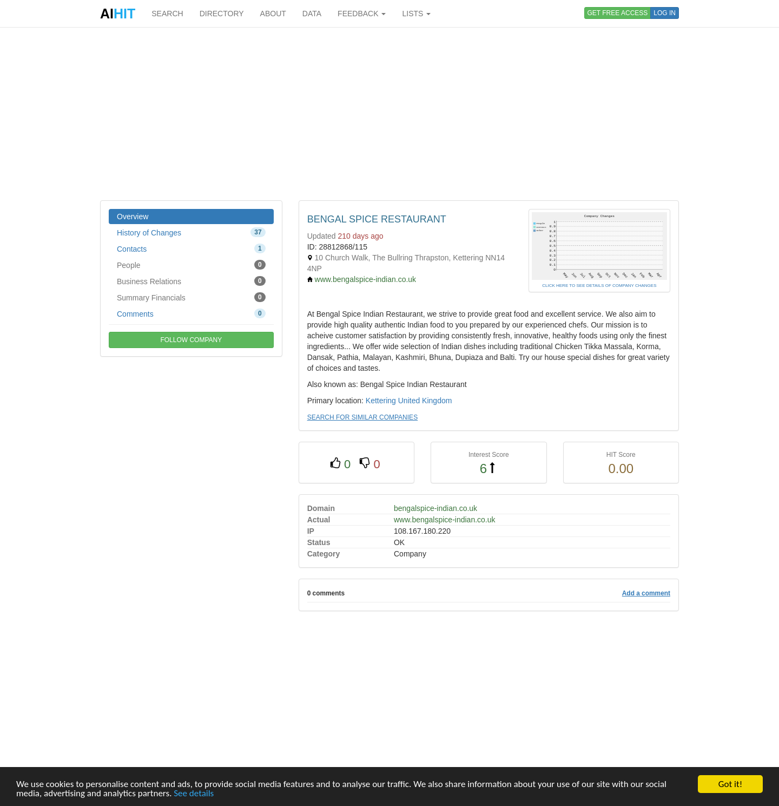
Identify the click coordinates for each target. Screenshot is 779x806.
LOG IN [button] (664, 13)
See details (194, 794)
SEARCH (167, 13)
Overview (132, 216)
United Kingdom (425, 400)
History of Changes (191, 232)
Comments (191, 313)
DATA (311, 13)
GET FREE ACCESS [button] (617, 13)
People (191, 265)
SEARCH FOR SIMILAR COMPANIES (362, 417)
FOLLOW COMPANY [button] (191, 340)
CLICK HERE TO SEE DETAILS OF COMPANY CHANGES (599, 285)
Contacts (191, 248)
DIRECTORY (222, 13)
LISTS (416, 13)
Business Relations (191, 281)
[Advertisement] (389, 113)
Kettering (381, 400)
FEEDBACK (362, 13)
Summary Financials (191, 297)
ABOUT (273, 13)
